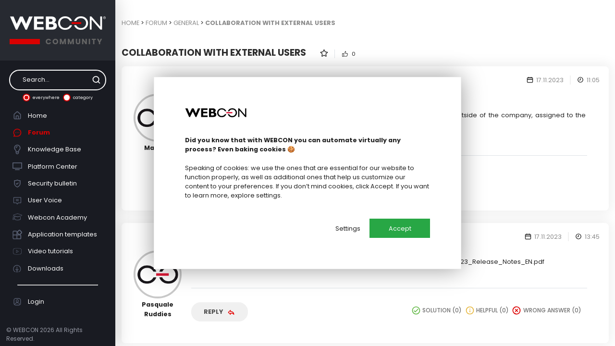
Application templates (55, 234)
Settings (347, 228)
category (78, 97)
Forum (31, 132)
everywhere (41, 97)
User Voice (37, 200)
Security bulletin (44, 183)
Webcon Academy (49, 217)
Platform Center (45, 166)
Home (30, 115)
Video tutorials (43, 251)
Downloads (38, 268)
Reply (219, 312)
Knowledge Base (47, 149)
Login (28, 302)
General (186, 23)
